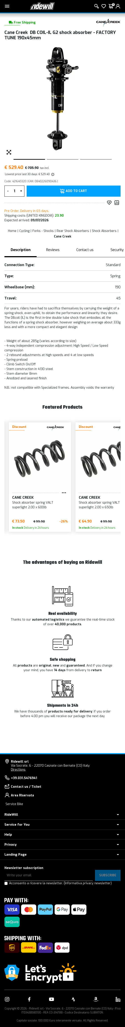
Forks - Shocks (43, 231)
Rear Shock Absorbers (73, 231)
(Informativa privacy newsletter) (88, 883)
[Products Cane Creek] (108, 22)
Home (12, 231)
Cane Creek (62, 236)
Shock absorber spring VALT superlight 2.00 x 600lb (32, 505)
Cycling (24, 231)
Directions (18, 770)
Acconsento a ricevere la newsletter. (60, 883)
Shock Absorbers (104, 231)
